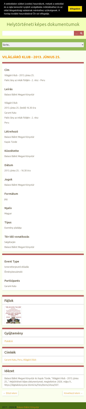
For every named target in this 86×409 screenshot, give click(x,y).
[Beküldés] (81, 33)
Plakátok (8, 341)
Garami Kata (10, 359)
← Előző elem (10, 393)
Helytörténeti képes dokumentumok (43, 24)
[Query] (43, 33)
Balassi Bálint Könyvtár (28, 407)
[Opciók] (76, 33)
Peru (19, 359)
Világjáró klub (29, 359)
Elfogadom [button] (75, 9)
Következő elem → (73, 393)
